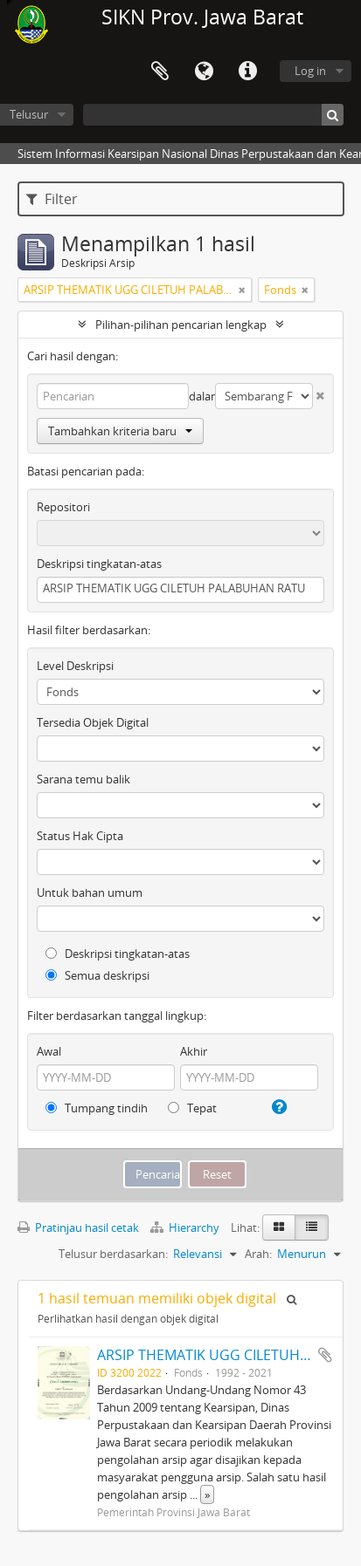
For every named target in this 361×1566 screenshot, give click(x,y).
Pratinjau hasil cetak (78, 1227)
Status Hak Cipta (80, 836)
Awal (49, 1051)
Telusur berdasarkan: (113, 1254)
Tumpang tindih (96, 1108)
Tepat (192, 1108)
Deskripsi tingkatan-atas (99, 563)
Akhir (193, 1051)
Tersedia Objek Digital (93, 722)
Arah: (258, 1254)
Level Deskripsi (75, 666)
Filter (52, 199)
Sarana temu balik (83, 779)
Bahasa (204, 71)
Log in (310, 71)
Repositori (63, 507)
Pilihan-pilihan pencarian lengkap (181, 324)
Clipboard (160, 71)
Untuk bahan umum (89, 892)
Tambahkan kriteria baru (120, 431)
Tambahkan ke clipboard (325, 1355)
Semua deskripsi (97, 975)
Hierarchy (186, 1227)
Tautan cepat (247, 71)
